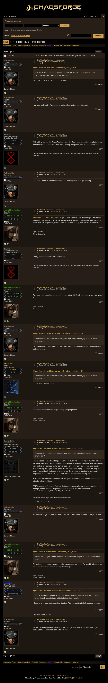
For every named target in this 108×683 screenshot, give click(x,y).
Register (41, 42)
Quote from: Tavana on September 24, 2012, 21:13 (54, 68)
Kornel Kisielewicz (12, 210)
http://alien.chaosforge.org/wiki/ (45, 218)
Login (33, 42)
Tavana (7, 134)
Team (26, 42)
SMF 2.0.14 (43, 675)
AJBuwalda (9, 60)
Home (5, 42)
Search (19, 42)
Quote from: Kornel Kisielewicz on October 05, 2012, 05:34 (58, 334)
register (19, 21)
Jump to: (75, 667)
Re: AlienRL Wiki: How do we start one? (51, 60)
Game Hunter (9, 441)
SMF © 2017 (52, 675)
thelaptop (8, 583)
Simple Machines (62, 675)
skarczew (8, 363)
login (12, 21)
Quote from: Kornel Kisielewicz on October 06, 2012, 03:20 (58, 590)
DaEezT (49, 45)
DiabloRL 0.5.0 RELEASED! (20, 36)
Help (12, 42)
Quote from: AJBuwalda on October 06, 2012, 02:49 (55, 552)
